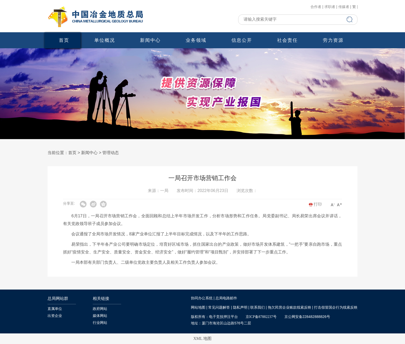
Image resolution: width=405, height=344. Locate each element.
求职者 (329, 7)
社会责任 (287, 40)
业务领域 (196, 40)
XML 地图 (202, 338)
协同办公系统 (202, 298)
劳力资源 (333, 40)
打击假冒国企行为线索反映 (335, 307)
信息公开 (241, 40)
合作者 (315, 7)
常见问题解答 (219, 307)
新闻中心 (150, 40)
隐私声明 (240, 307)
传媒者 (343, 7)
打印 (315, 204)
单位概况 (104, 40)
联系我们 (257, 307)
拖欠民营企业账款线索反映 (289, 307)
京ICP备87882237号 (261, 317)
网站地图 (198, 307)
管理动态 (110, 152)
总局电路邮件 (226, 298)
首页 (64, 40)
